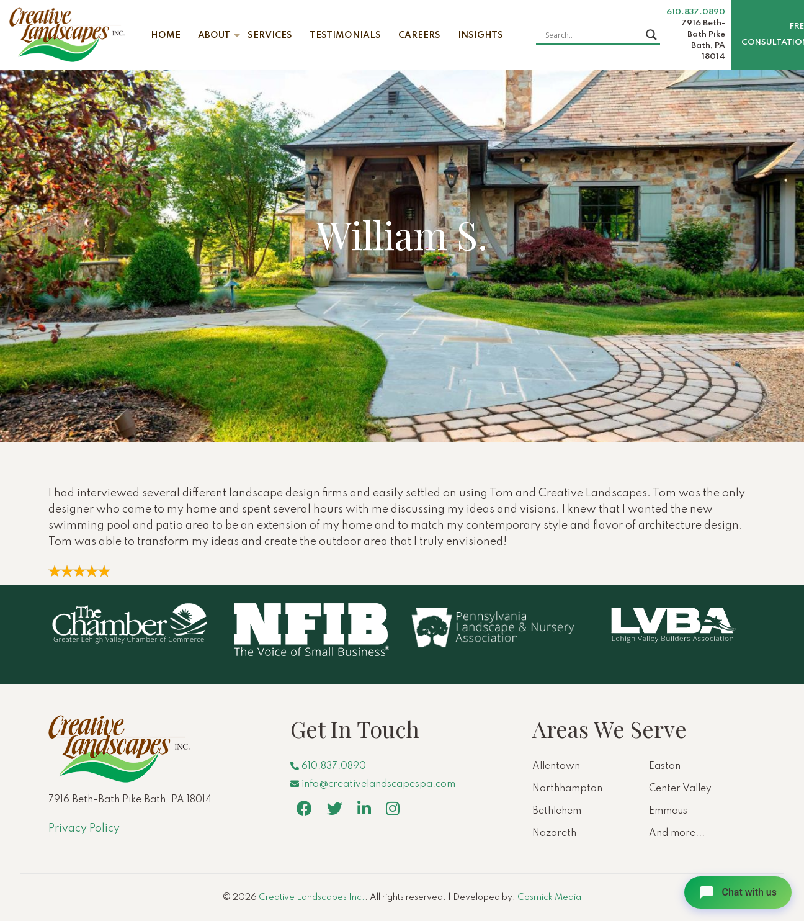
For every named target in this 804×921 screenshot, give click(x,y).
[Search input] (592, 34)
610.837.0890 (695, 12)
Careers (419, 35)
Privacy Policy (84, 828)
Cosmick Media (549, 897)
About (214, 35)
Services (270, 35)
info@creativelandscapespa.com (372, 784)
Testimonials (345, 35)
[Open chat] (738, 892)
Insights (480, 35)
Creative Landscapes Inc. (312, 897)
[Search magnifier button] (651, 34)
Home (166, 35)
